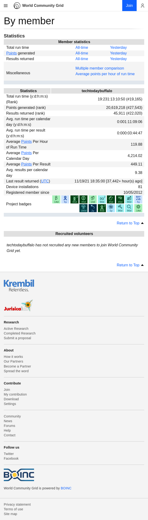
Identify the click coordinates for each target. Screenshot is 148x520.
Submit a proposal (17, 338)
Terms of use (13, 509)
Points (11, 53)
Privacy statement (17, 504)
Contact (9, 435)
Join (7, 390)
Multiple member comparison (99, 68)
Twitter (9, 454)
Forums (9, 426)
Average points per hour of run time (105, 74)
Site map (10, 514)
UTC (45, 181)
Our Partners (13, 361)
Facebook (11, 458)
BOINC (66, 488)
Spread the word (16, 371)
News (8, 421)
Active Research (16, 328)
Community (12, 416)
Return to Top (130, 223)
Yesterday (118, 47)
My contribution (15, 394)
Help (7, 430)
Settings (10, 404)
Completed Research (19, 333)
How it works (13, 357)
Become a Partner (17, 366)
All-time (81, 47)
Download (11, 399)
